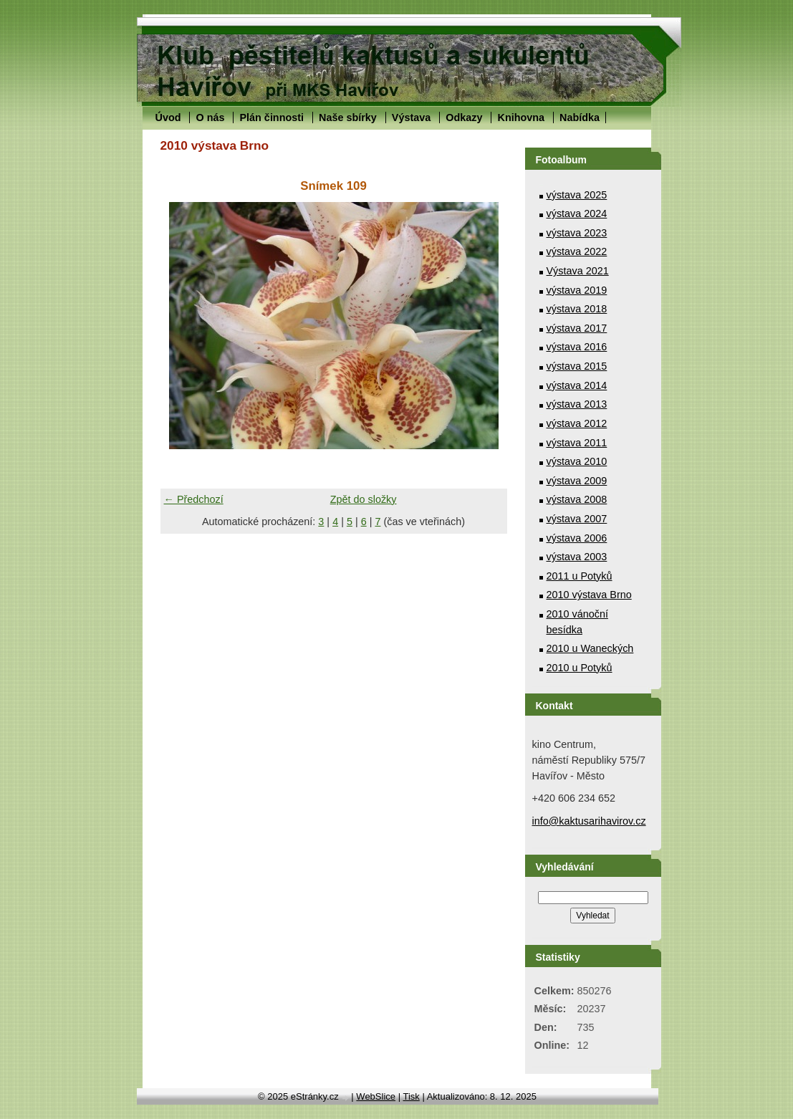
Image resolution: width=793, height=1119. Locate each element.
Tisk (411, 1096)
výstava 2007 (577, 518)
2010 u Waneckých (590, 648)
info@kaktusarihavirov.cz (589, 821)
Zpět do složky (363, 499)
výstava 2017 (577, 328)
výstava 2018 (577, 308)
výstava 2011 (577, 442)
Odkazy (464, 117)
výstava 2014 (577, 385)
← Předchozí (194, 499)
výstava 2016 (577, 346)
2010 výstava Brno (589, 594)
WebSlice (375, 1096)
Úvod (168, 117)
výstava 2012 (577, 423)
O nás (210, 117)
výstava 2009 (577, 480)
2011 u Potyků (579, 576)
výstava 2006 (577, 538)
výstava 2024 (577, 213)
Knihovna (520, 117)
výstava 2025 (577, 195)
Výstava (411, 117)
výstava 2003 (577, 556)
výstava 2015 (577, 366)
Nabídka (579, 117)
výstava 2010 (577, 461)
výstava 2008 (577, 499)
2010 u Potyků (579, 667)
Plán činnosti (271, 117)
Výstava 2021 (578, 271)
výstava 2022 (577, 251)
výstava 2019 (577, 290)
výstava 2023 (577, 233)
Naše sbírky (348, 117)
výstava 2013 (577, 404)
